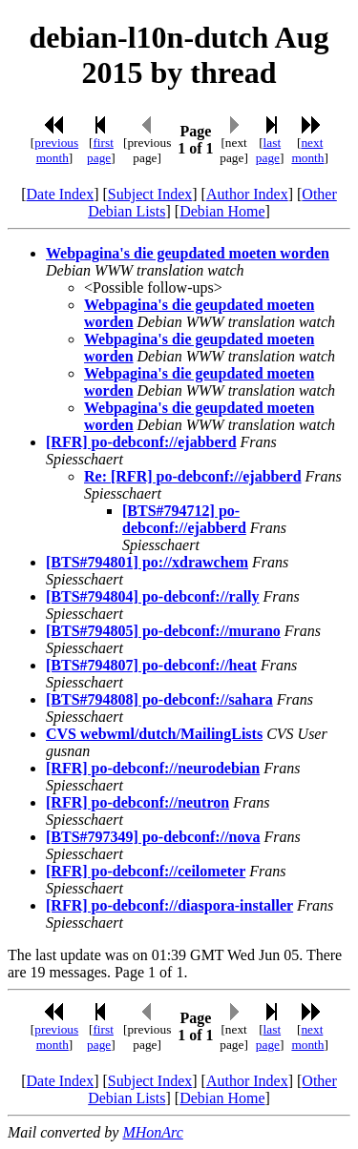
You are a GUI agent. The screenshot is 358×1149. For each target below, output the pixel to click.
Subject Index (150, 194)
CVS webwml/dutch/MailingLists (154, 734)
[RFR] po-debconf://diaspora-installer (169, 905)
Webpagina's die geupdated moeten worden (187, 253)
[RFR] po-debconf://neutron (137, 802)
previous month (56, 150)
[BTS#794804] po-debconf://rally (153, 596)
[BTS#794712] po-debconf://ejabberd (184, 519)
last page (268, 150)
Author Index (247, 194)
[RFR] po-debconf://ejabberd (141, 442)
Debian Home (221, 211)
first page (100, 150)
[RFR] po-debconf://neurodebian (153, 768)
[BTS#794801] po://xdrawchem (147, 562)
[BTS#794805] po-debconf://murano (163, 631)
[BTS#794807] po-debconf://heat (151, 665)
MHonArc (152, 1132)
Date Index (61, 194)
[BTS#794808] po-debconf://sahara (159, 699)
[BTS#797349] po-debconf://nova (153, 837)
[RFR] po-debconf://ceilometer (145, 871)
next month (307, 150)
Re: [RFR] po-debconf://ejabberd (193, 476)
